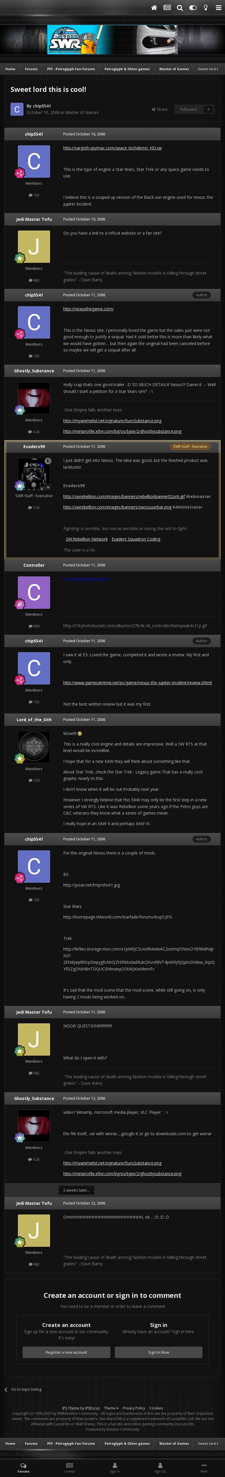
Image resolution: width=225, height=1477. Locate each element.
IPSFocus (92, 1408)
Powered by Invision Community (112, 1429)
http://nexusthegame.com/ (88, 309)
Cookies (156, 1408)
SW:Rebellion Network (87, 539)
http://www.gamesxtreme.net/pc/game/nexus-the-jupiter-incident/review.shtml (137, 682)
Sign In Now (158, 1352)
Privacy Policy (134, 1408)
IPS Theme (70, 1408)
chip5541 (42, 106)
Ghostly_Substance (34, 371)
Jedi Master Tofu (34, 219)
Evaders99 (34, 446)
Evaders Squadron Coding (136, 539)
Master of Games (82, 112)
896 (34, 626)
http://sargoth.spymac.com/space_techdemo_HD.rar (112, 148)
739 (34, 780)
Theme (111, 1408)
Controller (34, 565)
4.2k (34, 431)
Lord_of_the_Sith (34, 719)
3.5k (34, 507)
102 (34, 195)
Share (160, 109)
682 (34, 280)
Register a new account (66, 1352)
